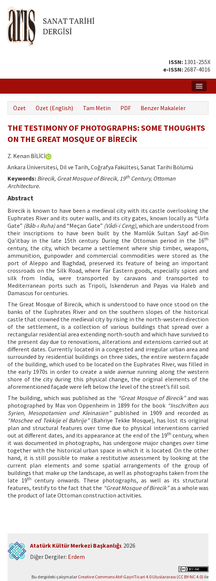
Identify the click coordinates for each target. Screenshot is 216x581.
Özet (19, 108)
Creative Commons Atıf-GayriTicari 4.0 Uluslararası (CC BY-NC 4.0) (140, 577)
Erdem (76, 556)
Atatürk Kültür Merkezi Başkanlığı (75, 545)
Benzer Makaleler (163, 108)
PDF (125, 108)
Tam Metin (97, 108)
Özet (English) (54, 108)
